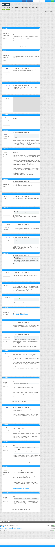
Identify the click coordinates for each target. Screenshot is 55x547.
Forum (4, 7)
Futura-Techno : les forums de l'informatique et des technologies (14, 7)
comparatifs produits (21, 534)
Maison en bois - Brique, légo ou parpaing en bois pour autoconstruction (11, 528)
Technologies (26, 7)
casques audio (43, 534)
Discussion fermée (6, 9)
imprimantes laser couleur (37, 534)
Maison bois (2, 526)
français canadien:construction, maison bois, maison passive (9, 523)
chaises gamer (47, 534)
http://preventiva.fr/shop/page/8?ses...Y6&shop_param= (21, 488)
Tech (10, 534)
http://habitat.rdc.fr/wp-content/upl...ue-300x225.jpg (20, 314)
